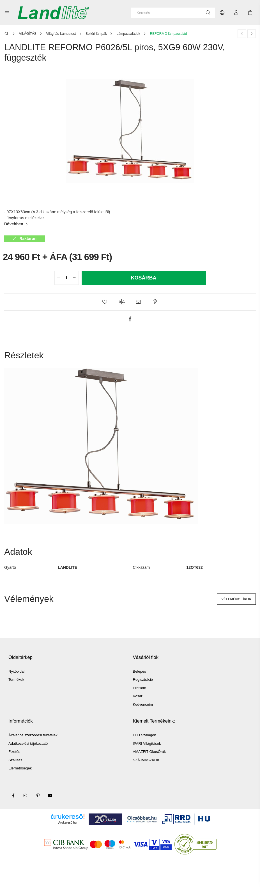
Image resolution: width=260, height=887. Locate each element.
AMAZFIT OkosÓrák (149, 752)
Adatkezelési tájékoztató (28, 743)
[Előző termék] (242, 33)
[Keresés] (173, 13)
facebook (13, 795)
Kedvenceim (143, 704)
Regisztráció (143, 679)
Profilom (139, 688)
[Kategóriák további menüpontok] (7, 13)
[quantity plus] (74, 278)
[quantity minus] (59, 278)
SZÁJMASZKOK (146, 760)
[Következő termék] (251, 33)
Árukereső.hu (67, 822)
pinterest (38, 795)
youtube (50, 795)
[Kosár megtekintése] (250, 13)
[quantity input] (66, 278)
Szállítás (15, 760)
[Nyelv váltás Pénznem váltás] (222, 13)
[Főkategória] (7, 34)
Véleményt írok (236, 599)
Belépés (139, 671)
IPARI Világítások (147, 743)
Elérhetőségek (20, 768)
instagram (25, 795)
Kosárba (143, 278)
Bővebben (13, 224)
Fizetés (14, 752)
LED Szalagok (144, 735)
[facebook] (130, 319)
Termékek (16, 679)
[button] (105, 302)
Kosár (137, 696)
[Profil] (236, 13)
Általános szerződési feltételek (32, 735)
